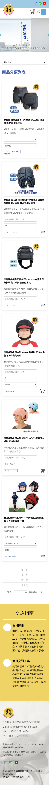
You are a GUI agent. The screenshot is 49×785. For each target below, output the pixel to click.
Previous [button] (1, 36)
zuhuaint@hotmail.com (24, 726)
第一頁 (24, 569)
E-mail (6, 726)
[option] (24, 36)
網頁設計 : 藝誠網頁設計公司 (16, 776)
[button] (38, 12)
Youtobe (44, 2)
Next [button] (47, 36)
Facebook (36, 2)
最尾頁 (24, 585)
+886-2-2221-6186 (18, 731)
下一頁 (24, 580)
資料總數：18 (35, 592)
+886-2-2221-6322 (18, 735)
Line (40, 2)
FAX (4, 736)
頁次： (10, 592)
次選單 (24, 62)
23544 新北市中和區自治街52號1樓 (21, 722)
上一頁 (24, 575)
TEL (4, 731)
